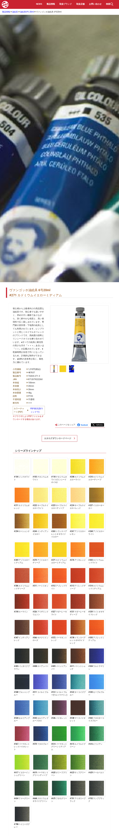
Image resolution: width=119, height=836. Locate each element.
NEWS (39, 4)
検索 (110, 4)
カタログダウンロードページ (57, 438)
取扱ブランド (65, 4)
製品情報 (51, 4)
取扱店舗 (80, 4)
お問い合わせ (95, 4)
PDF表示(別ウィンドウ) (36, 410)
